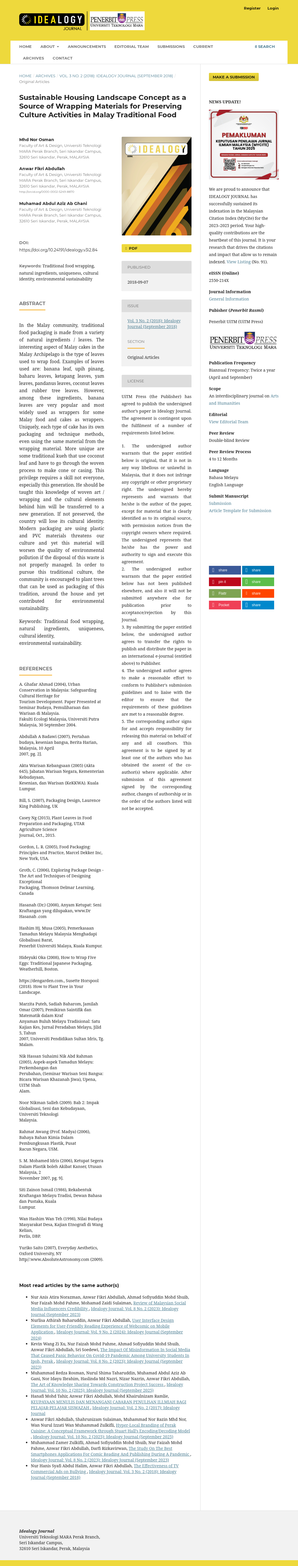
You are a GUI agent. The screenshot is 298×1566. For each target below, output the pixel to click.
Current (203, 46)
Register (252, 8)
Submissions (171, 46)
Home (25, 46)
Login (273, 8)
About (48, 46)
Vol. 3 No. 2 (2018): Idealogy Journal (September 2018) (116, 75)
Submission (220, 503)
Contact (62, 58)
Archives (33, 58)
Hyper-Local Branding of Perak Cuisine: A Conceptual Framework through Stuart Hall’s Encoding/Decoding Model (110, 1428)
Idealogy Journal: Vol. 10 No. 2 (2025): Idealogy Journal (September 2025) (107, 1387)
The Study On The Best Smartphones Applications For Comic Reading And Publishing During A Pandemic (110, 1451)
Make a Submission (234, 77)
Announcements (87, 46)
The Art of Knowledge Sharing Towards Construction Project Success (97, 1384)
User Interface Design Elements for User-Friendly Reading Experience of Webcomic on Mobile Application (102, 1326)
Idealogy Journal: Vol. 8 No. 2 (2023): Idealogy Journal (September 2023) (100, 1460)
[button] (225, 570)
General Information (229, 299)
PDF (132, 248)
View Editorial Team (228, 421)
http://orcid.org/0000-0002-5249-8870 (46, 192)
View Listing (238, 261)
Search (265, 46)
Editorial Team (131, 46)
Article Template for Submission (240, 510)
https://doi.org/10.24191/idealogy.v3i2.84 (58, 250)
